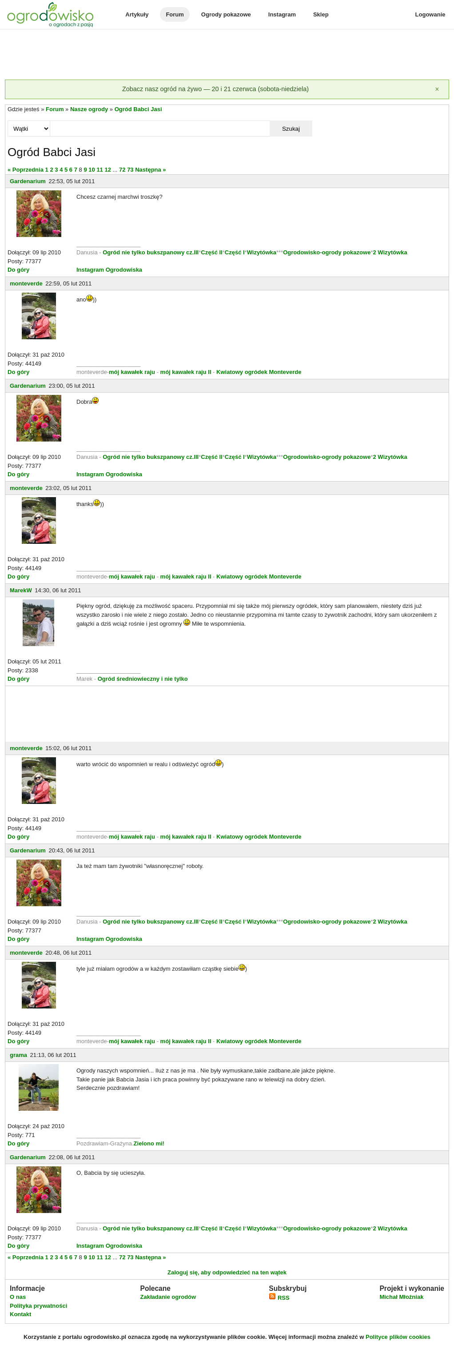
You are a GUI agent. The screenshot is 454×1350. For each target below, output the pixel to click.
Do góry (18, 269)
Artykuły (136, 14)
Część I (235, 252)
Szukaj (291, 128)
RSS (279, 1297)
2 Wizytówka (390, 252)
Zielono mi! (149, 1143)
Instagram (282, 14)
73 (130, 169)
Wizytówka (261, 252)
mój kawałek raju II (185, 372)
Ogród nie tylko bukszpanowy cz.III (151, 252)
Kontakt (20, 1314)
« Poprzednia (26, 169)
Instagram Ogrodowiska (109, 269)
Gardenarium (28, 181)
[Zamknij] (437, 89)
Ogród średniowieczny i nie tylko (143, 678)
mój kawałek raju (132, 372)
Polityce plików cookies (398, 1337)
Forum (174, 14)
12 (107, 169)
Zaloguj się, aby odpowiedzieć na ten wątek (227, 1272)
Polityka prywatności (38, 1305)
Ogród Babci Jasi (138, 109)
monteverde (26, 283)
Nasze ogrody (89, 109)
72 (122, 169)
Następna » (150, 169)
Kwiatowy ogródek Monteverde (258, 372)
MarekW (21, 590)
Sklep (321, 14)
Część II (211, 252)
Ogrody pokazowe (226, 14)
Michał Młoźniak (401, 1297)
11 (99, 169)
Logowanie (430, 14)
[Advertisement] (227, 55)
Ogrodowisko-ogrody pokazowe (326, 252)
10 (91, 169)
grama (18, 1055)
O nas (18, 1297)
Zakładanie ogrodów (168, 1297)
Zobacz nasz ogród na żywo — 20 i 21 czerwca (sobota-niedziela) (215, 88)
